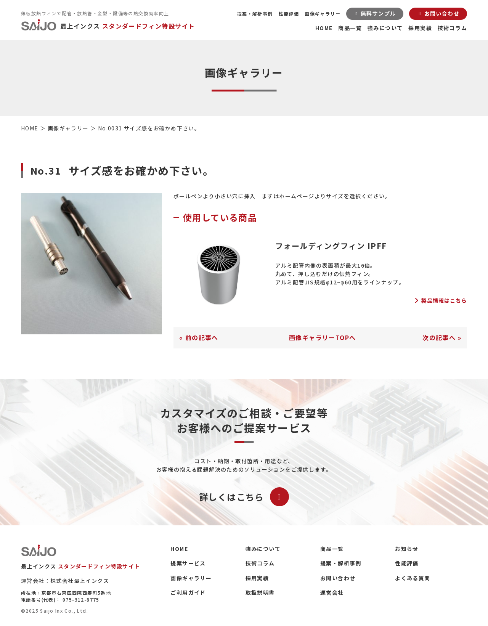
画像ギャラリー (322, 13)
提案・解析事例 (255, 13)
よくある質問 (412, 578)
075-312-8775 (81, 599)
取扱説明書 (260, 592)
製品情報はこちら (444, 300)
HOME (324, 28)
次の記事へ (439, 337)
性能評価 (289, 13)
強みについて (385, 28)
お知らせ (407, 548)
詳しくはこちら (244, 496)
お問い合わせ (337, 578)
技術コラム (452, 28)
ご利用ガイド (187, 592)
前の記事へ (201, 337)
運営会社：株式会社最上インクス (65, 580)
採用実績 (420, 28)
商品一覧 (350, 28)
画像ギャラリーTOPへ (322, 337)
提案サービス (187, 563)
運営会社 (332, 592)
